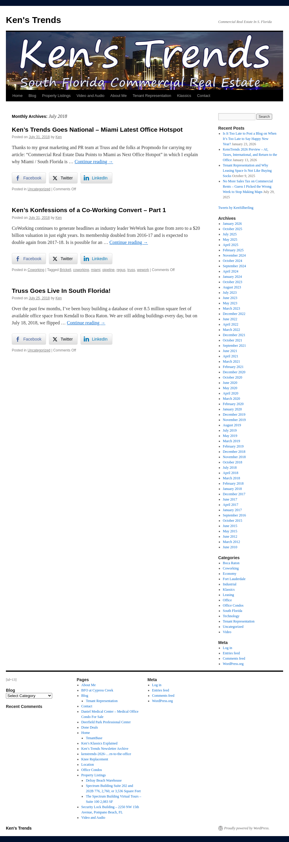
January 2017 (232, 510)
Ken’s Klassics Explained (99, 743)
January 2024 (232, 277)
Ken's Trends (33, 20)
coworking (81, 270)
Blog (32, 95)
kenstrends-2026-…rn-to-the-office (106, 754)
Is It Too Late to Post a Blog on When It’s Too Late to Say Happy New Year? (250, 138)
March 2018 (231, 478)
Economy (230, 574)
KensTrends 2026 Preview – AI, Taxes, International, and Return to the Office (250, 154)
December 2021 (234, 335)
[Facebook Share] (29, 178)
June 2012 (230, 536)
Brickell (65, 270)
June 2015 (230, 526)
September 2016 (234, 515)
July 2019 (230, 430)
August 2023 (232, 287)
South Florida (232, 611)
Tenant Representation (152, 95)
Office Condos (233, 605)
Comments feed (234, 658)
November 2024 (234, 255)
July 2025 (230, 234)
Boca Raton (231, 563)
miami (95, 270)
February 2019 (233, 446)
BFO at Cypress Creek (97, 690)
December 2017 (234, 494)
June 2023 (230, 298)
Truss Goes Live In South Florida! (61, 290)
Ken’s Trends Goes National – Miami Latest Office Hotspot (97, 129)
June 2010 (230, 547)
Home (17, 95)
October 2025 (232, 229)
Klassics (184, 95)
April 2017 (230, 505)
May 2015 (230, 531)
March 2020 (231, 399)
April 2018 (230, 473)
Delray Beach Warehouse (103, 780)
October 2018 (232, 462)
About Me (118, 95)
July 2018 (230, 467)
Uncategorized (38, 189)
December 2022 (234, 314)
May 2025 (230, 239)
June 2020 (230, 383)
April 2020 (230, 393)
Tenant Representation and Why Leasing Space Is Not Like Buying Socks (247, 170)
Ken (58, 137)
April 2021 (230, 356)
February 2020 (233, 404)
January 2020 (232, 409)
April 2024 (230, 271)
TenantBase (94, 738)
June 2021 (230, 351)
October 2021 (232, 340)
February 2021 (233, 367)
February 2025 (233, 250)
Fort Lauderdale (234, 579)
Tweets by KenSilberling (235, 208)
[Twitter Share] (63, 178)
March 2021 (231, 361)
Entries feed (231, 653)
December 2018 (234, 452)
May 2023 (230, 303)
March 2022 (231, 330)
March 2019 (231, 441)
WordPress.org (233, 664)
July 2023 (230, 292)
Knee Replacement (94, 759)
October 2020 (232, 377)
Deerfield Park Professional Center (106, 722)
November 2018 (234, 457)
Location (87, 764)
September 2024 (234, 266)
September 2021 (234, 346)
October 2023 (232, 282)
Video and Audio (90, 95)
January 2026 (232, 224)
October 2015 (232, 521)
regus (120, 270)
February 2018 (233, 483)
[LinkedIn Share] (96, 178)
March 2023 (231, 308)
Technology (231, 616)
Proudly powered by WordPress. (247, 828)
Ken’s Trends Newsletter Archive (105, 749)
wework (143, 270)
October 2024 (232, 261)
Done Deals (89, 727)
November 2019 (234, 420)
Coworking (35, 270)
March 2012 (231, 542)
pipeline (108, 270)
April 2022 (230, 324)
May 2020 (230, 388)
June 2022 (230, 319)
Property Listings (56, 95)
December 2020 (234, 372)
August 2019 (232, 425)
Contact (203, 95)
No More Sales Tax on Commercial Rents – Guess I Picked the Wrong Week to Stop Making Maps (248, 186)
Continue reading (94, 161)
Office (227, 600)
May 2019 (230, 436)
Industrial (230, 584)
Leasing (228, 595)
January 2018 (232, 489)
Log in (227, 648)
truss (131, 270)
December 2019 (234, 414)
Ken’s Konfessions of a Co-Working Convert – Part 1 (89, 210)
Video (227, 632)
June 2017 (230, 499)
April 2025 (230, 245)
